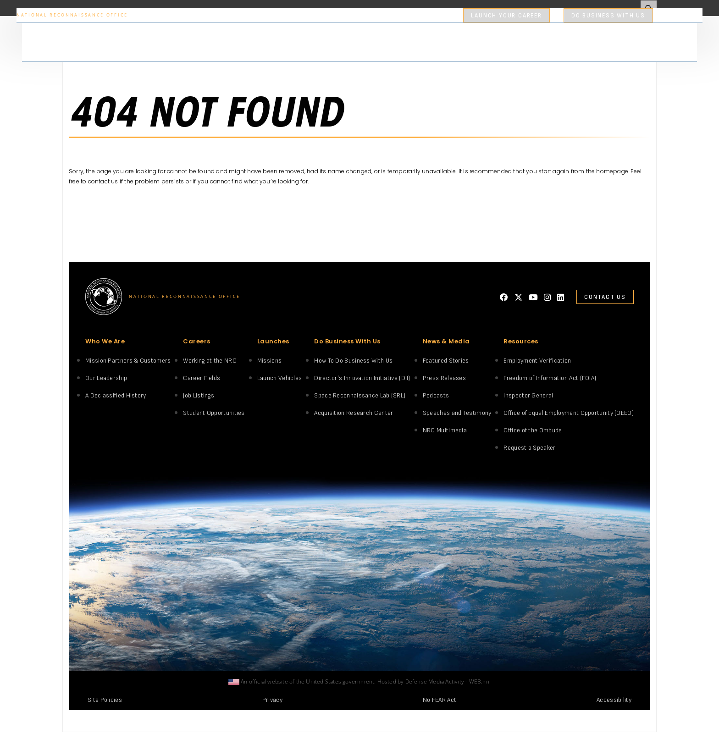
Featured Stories (446, 360)
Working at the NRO (209, 360)
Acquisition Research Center (353, 413)
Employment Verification (537, 360)
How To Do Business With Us (353, 360)
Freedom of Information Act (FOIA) (549, 378)
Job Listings (198, 395)
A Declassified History (115, 395)
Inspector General (528, 395)
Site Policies (105, 700)
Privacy (272, 700)
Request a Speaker (529, 448)
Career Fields (201, 378)
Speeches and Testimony (457, 413)
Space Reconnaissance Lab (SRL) (359, 395)
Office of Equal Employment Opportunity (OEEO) (568, 413)
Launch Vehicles (279, 378)
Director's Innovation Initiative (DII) (362, 378)
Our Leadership (106, 378)
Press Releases (444, 378)
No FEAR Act (439, 700)
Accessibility (614, 700)
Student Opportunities (213, 413)
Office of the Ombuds (532, 430)
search (673, 16)
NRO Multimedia (445, 430)
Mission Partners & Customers (128, 360)
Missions (269, 360)
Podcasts (436, 395)
